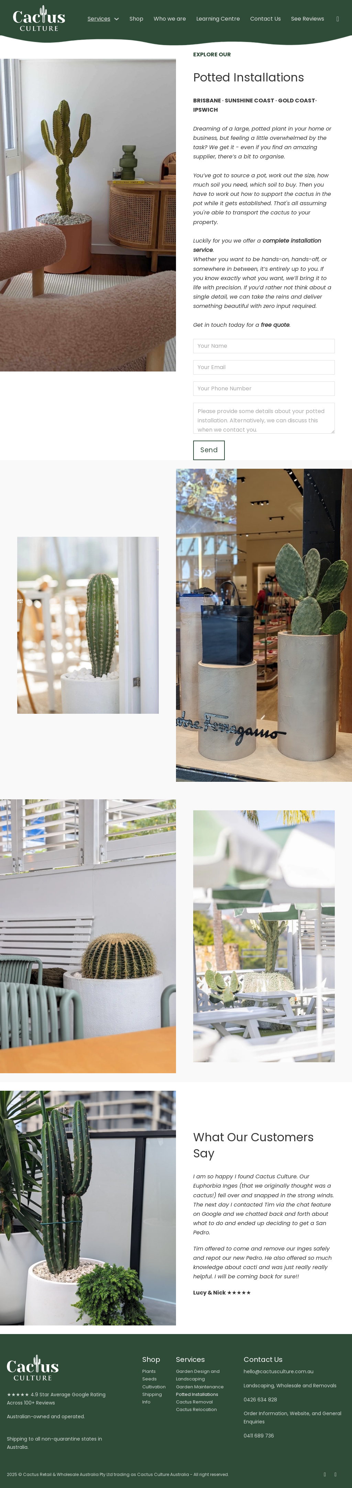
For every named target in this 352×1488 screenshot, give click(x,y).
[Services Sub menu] (116, 19)
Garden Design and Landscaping (198, 1375)
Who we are (170, 19)
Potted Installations (197, 1394)
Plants (149, 1371)
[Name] (264, 346)
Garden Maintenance (200, 1387)
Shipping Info (152, 1398)
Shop (136, 19)
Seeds (149, 1379)
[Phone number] (264, 388)
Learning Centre (218, 19)
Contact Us (265, 19)
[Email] (264, 367)
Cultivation (154, 1387)
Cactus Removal (194, 1402)
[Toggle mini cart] (338, 18)
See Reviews (307, 19)
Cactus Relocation (196, 1409)
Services (99, 19)
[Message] (264, 418)
